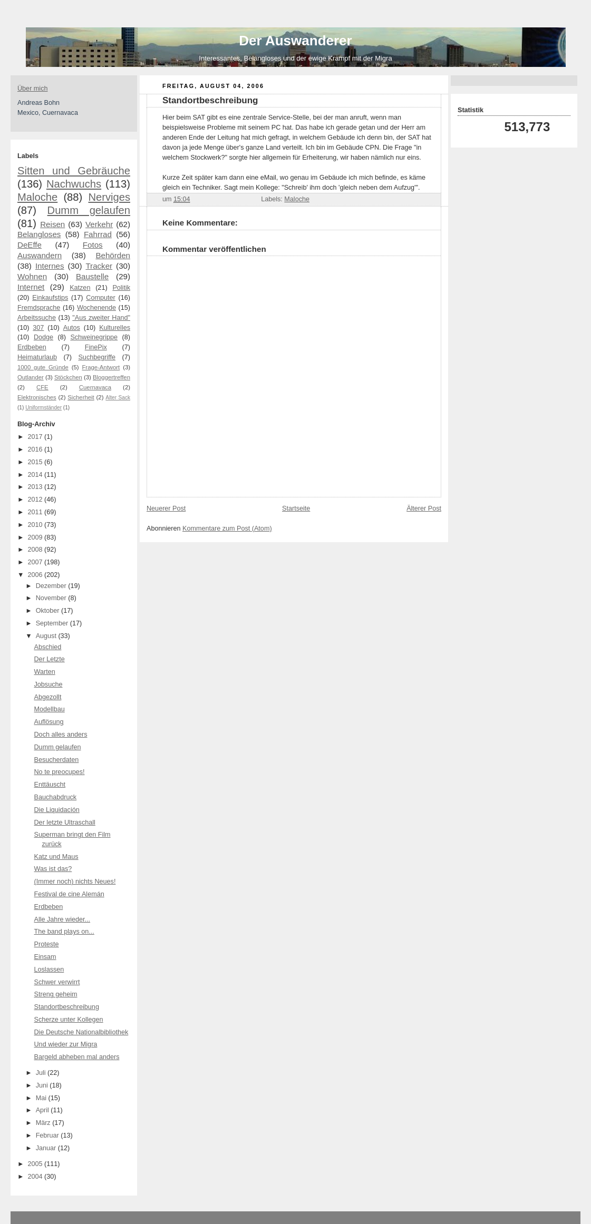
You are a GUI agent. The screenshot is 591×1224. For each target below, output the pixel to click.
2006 (36, 575)
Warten (44, 671)
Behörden (112, 255)
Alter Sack (117, 397)
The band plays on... (64, 931)
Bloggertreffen (111, 377)
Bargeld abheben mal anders (77, 1057)
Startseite (296, 508)
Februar (48, 1135)
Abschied (48, 647)
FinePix (96, 347)
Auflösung (49, 722)
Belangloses (39, 234)
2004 (36, 1176)
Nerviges (109, 197)
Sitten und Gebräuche (73, 171)
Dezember (52, 586)
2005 (36, 1164)
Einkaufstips (50, 297)
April (43, 1110)
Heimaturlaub (37, 357)
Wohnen (32, 276)
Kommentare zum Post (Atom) (227, 528)
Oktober (48, 610)
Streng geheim (55, 994)
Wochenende (96, 307)
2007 (36, 562)
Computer (100, 297)
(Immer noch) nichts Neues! (75, 881)
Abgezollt (48, 697)
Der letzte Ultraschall (64, 822)
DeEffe (29, 244)
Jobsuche (48, 684)
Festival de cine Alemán (69, 894)
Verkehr (99, 224)
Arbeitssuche (36, 317)
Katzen (80, 287)
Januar (47, 1148)
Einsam (45, 957)
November (52, 598)
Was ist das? (53, 869)
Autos (71, 327)
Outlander (30, 377)
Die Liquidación (57, 810)
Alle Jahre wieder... (62, 919)
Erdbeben (31, 347)
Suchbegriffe (96, 357)
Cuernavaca (95, 387)
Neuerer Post (166, 508)
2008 (36, 549)
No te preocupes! (59, 772)
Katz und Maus (56, 856)
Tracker (98, 265)
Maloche (37, 197)
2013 (36, 487)
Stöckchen (68, 377)
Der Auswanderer (295, 40)
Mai (42, 1098)
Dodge (43, 337)
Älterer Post (423, 508)
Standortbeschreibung (66, 1007)
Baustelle (92, 276)
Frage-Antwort (101, 367)
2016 (36, 449)
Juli (41, 1072)
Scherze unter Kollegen (68, 1019)
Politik (121, 287)
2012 (36, 499)
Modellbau (49, 709)
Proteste (46, 944)
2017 (36, 436)
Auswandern (39, 255)
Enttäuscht (50, 784)
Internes (49, 265)
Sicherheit (80, 397)
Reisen (52, 224)
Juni (43, 1085)
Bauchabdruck (55, 797)
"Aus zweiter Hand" (101, 317)
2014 (36, 474)
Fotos (93, 244)
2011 (36, 512)
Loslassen (49, 969)
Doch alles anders (61, 734)
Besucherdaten (56, 759)
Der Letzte (49, 659)
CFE (42, 387)
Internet (30, 286)
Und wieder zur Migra (66, 1044)
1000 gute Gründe (43, 367)
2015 (36, 462)
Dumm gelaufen (88, 210)
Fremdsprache (38, 307)
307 (38, 327)
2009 (36, 537)
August (47, 636)
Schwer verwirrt (57, 982)
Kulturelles (114, 327)
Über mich (32, 88)
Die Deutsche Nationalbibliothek (81, 1032)
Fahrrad (98, 234)
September (53, 623)
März (44, 1123)
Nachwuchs (73, 184)
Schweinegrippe (94, 337)
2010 (36, 524)
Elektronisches (36, 397)
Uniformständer (43, 407)
